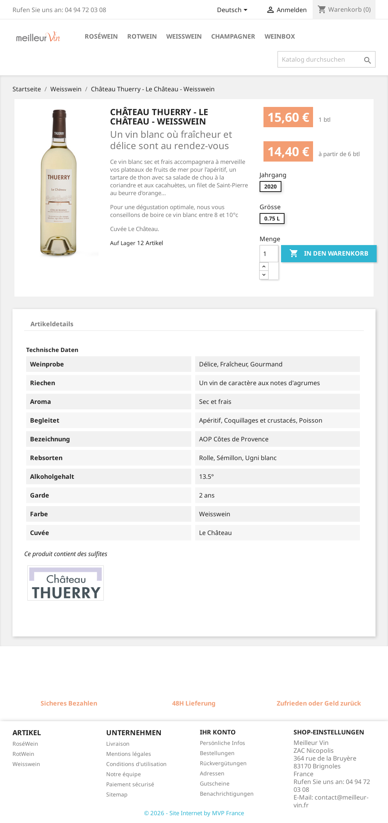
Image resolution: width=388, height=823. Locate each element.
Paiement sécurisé (130, 784)
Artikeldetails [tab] (51, 324)
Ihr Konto (218, 732)
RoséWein (25, 743)
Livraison (118, 743)
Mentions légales (128, 753)
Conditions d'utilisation (136, 764)
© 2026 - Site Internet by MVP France (194, 813)
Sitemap (117, 794)
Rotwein (142, 36)
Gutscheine (215, 783)
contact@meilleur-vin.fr (331, 801)
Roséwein (101, 36)
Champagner (233, 36)
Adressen (212, 773)
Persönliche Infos (222, 743)
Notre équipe (123, 774)
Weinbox (280, 36)
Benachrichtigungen (227, 793)
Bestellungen (217, 753)
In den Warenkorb (328, 254)
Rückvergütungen (223, 763)
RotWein (23, 753)
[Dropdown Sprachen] (233, 10)
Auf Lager (122, 243)
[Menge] (269, 253)
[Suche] (327, 59)
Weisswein (184, 36)
